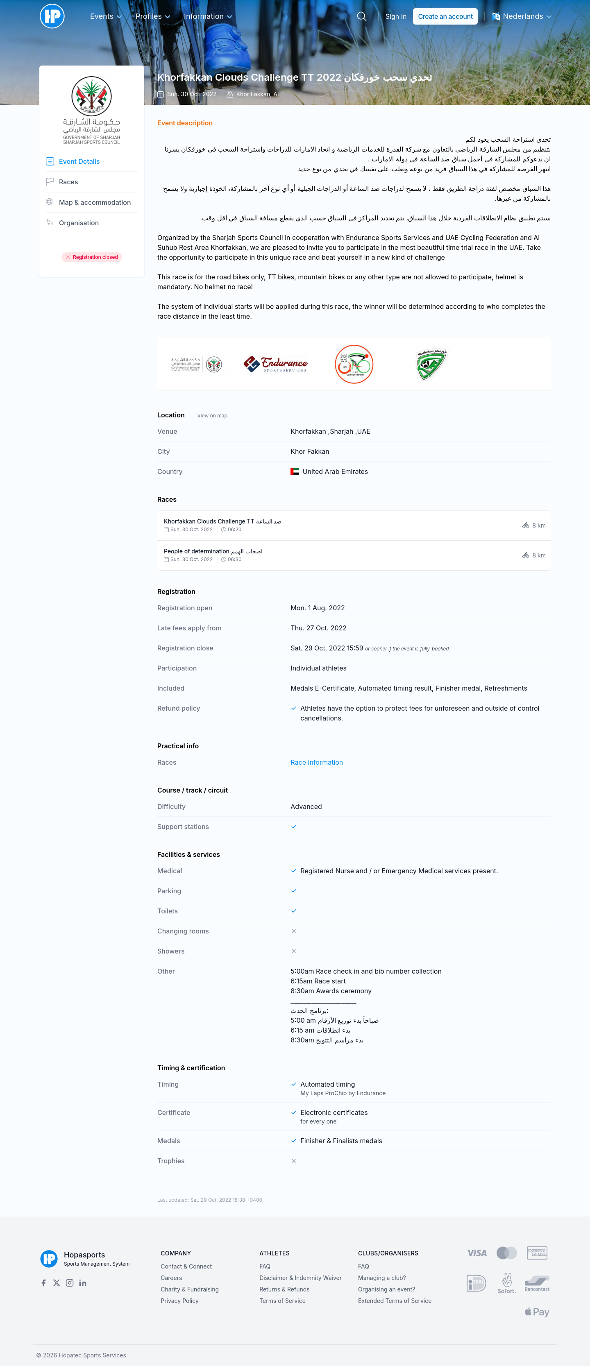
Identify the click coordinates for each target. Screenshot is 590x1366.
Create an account (445, 16)
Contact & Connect (186, 1266)
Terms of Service (282, 1300)
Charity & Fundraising (190, 1289)
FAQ (264, 1266)
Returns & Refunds (284, 1289)
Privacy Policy (180, 1300)
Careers (171, 1277)
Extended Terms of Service (394, 1300)
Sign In (396, 16)
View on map (212, 415)
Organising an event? (386, 1289)
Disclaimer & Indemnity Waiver (300, 1277)
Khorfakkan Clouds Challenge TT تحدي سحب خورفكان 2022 (294, 77)
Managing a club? (382, 1277)
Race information (316, 762)
